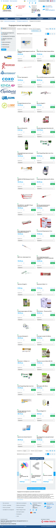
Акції (29, 18)
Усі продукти (50, 18)
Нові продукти (39, 18)
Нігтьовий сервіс (20, 507)
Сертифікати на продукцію (8, 509)
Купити (33, 56)
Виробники (17, 18)
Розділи (6, 18)
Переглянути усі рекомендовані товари (36, 488)
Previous (18, 474)
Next (54, 474)
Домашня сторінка (1, 1)
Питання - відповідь (7, 505)
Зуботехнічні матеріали (21, 503)
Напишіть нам (48, 6)
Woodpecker (19, 514)
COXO (17, 516)
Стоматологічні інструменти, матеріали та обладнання (13, 526)
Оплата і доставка (13, 0)
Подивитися (20, 58)
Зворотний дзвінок (50, 10)
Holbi (54, 526)
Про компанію (6, 0)
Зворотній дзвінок (49, 508)
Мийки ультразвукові (20, 505)
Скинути (3, 49)
